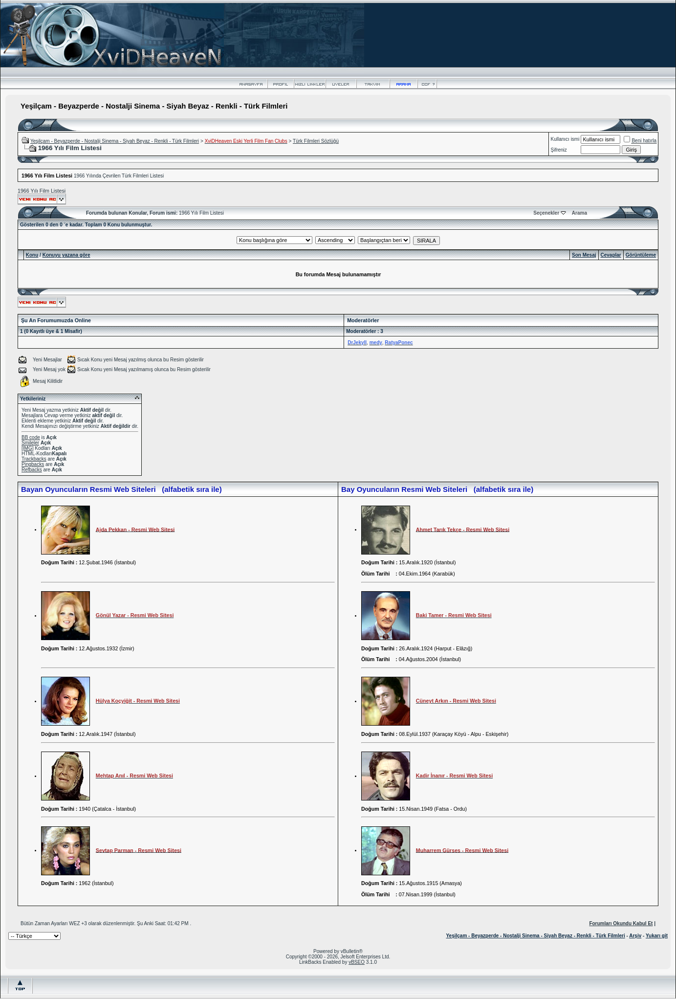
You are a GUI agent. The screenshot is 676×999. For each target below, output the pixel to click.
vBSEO (357, 962)
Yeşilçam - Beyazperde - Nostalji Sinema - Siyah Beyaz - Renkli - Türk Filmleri (114, 141)
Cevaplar (611, 255)
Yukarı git (657, 935)
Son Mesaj (584, 255)
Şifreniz (559, 150)
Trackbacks (34, 459)
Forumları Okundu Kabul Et (621, 923)
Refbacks (32, 469)
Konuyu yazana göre (66, 255)
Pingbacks (33, 464)
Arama (579, 213)
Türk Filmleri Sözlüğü (316, 141)
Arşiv (635, 935)
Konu (32, 255)
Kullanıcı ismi (565, 139)
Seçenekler (546, 213)
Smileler (30, 442)
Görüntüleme (641, 255)
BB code (31, 437)
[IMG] (27, 448)
